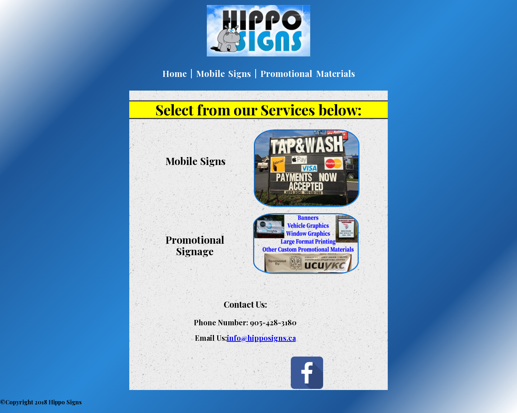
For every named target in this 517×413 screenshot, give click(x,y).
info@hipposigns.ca (261, 338)
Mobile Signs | (226, 73)
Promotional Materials (307, 73)
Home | (177, 73)
